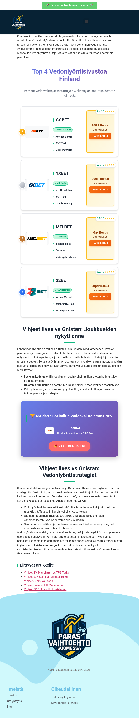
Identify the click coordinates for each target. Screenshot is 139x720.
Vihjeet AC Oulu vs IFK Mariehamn (45, 591)
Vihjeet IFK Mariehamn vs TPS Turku (46, 575)
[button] (86, 21)
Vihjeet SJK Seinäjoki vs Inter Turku (46, 579)
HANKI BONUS (99, 136)
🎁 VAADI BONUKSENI (69, 448)
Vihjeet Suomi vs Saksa (38, 583)
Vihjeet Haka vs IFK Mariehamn (43, 587)
